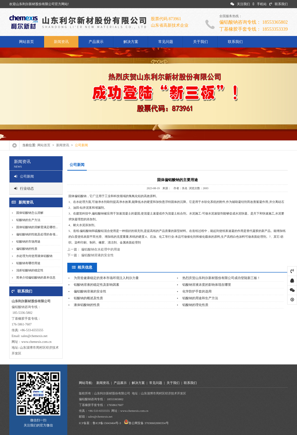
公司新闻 (24, 176)
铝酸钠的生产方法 (28, 220)
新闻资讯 (61, 42)
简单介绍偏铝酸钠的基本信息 (35, 277)
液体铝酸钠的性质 (87, 305)
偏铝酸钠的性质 (26, 248)
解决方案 (130, 42)
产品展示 (96, 42)
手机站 (260, 4)
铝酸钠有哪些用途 (28, 263)
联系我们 (278, 4)
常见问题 (165, 42)
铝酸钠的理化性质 (195, 305)
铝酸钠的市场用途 (28, 241)
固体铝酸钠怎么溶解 (29, 212)
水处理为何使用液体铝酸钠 (34, 256)
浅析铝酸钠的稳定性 (29, 270)
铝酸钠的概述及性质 (88, 298)
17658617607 (115, 405)
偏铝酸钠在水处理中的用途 (100, 249)
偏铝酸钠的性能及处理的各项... (37, 234)
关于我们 (200, 42)
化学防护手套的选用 (197, 291)
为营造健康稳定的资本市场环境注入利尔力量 (106, 278)
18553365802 (115, 399)
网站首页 (26, 42)
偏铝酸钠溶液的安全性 (97, 255)
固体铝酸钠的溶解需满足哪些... (37, 227)
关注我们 (240, 4)
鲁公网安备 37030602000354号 (148, 423)
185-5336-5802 (22, 313)
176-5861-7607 (22, 324)
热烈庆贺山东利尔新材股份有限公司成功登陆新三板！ (221, 278)
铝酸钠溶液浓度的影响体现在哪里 (206, 284)
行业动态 (24, 188)
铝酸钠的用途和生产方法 (200, 298)
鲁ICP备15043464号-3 (107, 423)
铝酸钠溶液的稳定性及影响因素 (96, 284)
